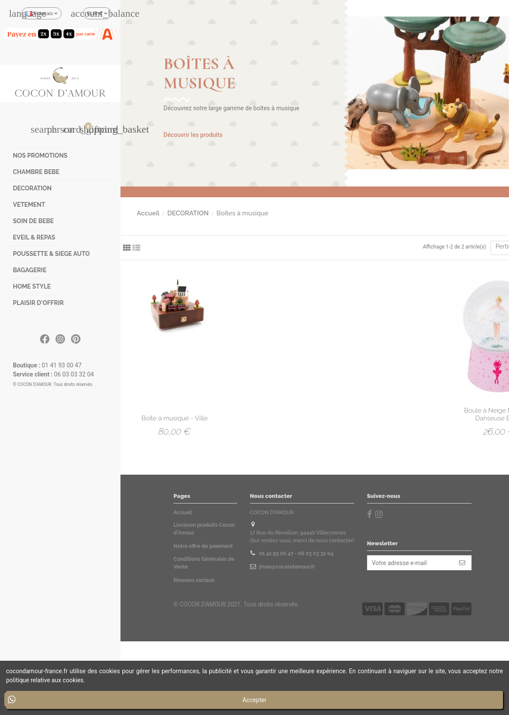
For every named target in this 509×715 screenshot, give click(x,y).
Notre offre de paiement (203, 546)
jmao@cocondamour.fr (287, 567)
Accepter (255, 699)
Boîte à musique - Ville (175, 418)
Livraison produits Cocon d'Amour (203, 529)
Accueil (182, 513)
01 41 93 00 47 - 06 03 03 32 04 (296, 553)
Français (41, 13)
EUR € (97, 13)
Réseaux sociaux (193, 580)
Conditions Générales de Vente (203, 563)
